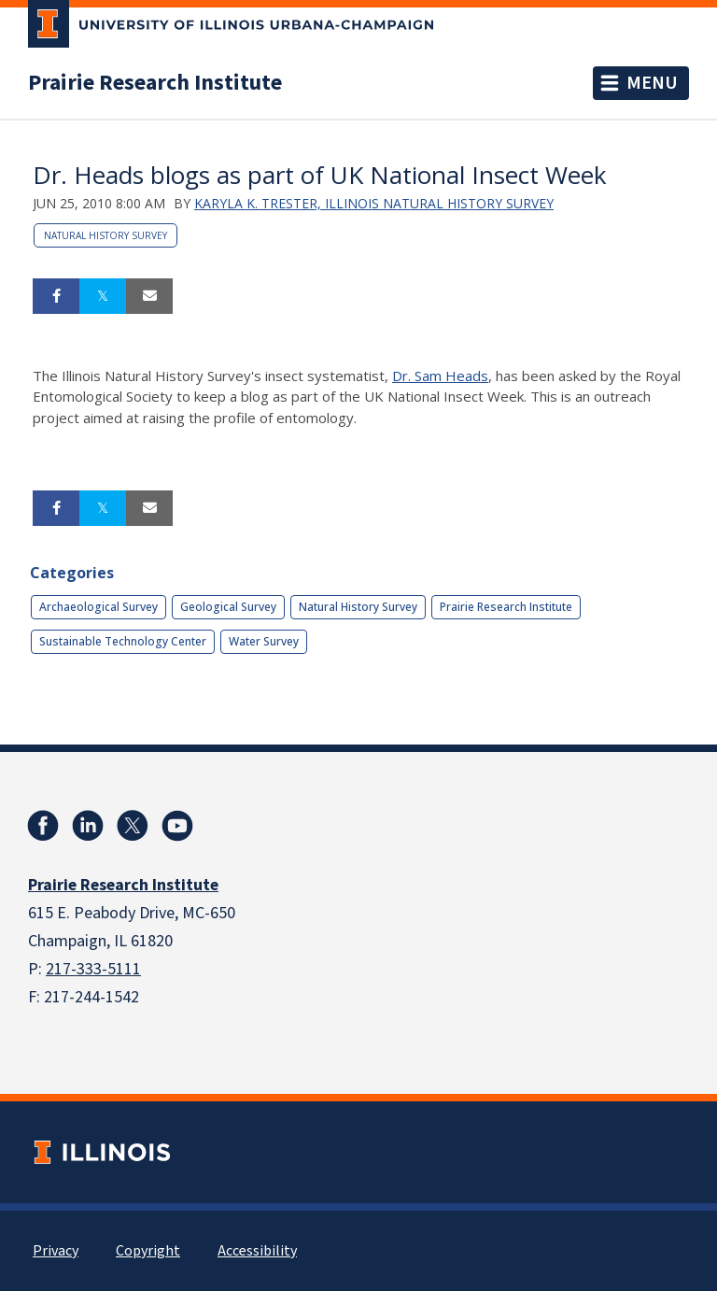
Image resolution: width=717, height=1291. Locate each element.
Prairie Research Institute (155, 83)
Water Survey (264, 641)
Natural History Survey (105, 235)
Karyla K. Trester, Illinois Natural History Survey (374, 203)
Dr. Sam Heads (440, 375)
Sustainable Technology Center (122, 641)
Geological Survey (228, 607)
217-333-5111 (93, 969)
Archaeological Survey (98, 607)
